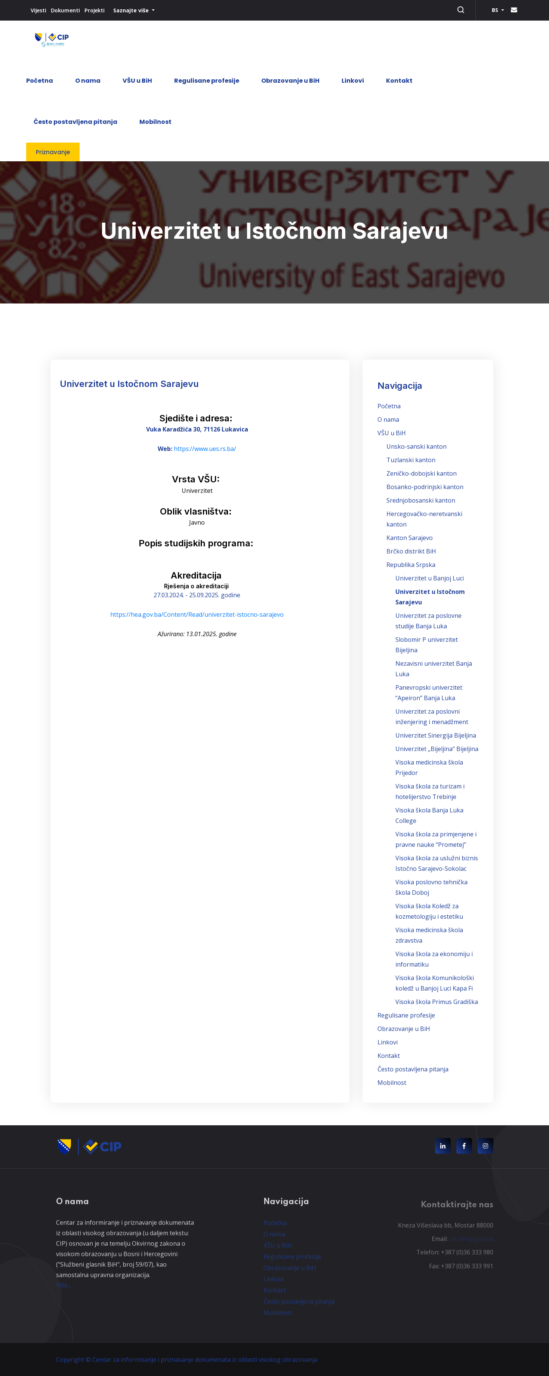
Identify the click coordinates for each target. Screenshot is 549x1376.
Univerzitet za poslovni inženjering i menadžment (431, 716)
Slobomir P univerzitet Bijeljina (426, 644)
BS (496, 9)
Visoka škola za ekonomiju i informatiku (434, 959)
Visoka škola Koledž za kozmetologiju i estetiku (429, 911)
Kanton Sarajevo (409, 538)
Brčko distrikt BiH (411, 551)
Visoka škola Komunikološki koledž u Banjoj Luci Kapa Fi (434, 983)
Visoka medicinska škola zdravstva (429, 935)
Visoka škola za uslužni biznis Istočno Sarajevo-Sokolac (436, 863)
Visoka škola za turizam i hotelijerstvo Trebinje (430, 791)
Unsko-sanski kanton (416, 446)
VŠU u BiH (137, 80)
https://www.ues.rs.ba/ (205, 449)
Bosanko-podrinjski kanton (424, 487)
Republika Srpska (410, 565)
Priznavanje (53, 152)
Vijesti (38, 10)
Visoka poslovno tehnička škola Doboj (431, 887)
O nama (88, 80)
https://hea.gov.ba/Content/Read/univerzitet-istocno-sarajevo (197, 614)
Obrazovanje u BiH (290, 80)
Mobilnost (155, 122)
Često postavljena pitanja (75, 122)
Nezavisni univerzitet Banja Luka (433, 668)
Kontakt (399, 80)
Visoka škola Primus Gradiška (436, 1002)
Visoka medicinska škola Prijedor (429, 767)
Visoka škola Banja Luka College (429, 815)
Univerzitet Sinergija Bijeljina (435, 735)
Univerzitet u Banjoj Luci (429, 578)
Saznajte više (131, 10)
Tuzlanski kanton (410, 460)
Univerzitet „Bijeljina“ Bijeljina (436, 749)
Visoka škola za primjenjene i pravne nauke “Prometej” (435, 839)
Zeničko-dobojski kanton (421, 473)
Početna (39, 80)
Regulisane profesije (206, 80)
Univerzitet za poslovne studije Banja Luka (428, 620)
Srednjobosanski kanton (420, 500)
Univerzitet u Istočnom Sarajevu (430, 597)
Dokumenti (65, 10)
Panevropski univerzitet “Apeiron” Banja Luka (428, 692)
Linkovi (353, 80)
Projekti (94, 10)
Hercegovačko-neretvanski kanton (424, 519)
